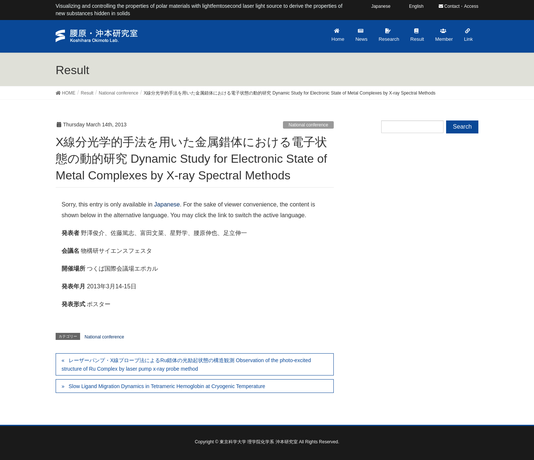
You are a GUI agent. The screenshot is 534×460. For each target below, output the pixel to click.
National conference (308, 125)
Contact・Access (458, 6)
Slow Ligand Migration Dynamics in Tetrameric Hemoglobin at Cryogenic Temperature (167, 386)
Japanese (167, 204)
